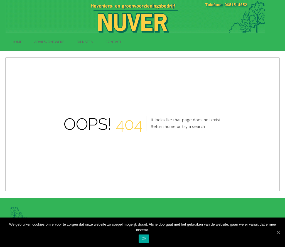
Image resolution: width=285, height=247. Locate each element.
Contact (113, 41)
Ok (143, 238)
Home (17, 41)
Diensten (85, 41)
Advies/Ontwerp (49, 41)
